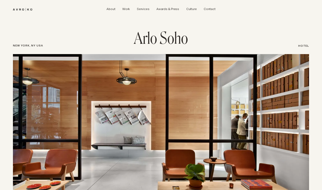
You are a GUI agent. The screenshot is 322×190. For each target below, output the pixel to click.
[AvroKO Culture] (191, 9)
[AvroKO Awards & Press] (167, 9)
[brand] (22, 8)
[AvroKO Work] (126, 9)
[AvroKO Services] (143, 9)
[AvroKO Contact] (209, 9)
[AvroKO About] (110, 9)
